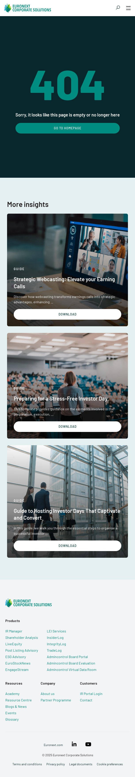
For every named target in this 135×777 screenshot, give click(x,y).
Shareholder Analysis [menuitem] (21, 637)
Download (68, 314)
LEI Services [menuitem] (56, 631)
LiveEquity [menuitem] (13, 644)
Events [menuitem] (10, 713)
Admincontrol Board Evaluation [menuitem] (71, 663)
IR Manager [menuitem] (13, 631)
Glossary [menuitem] (12, 719)
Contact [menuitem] (86, 700)
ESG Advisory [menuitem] (15, 657)
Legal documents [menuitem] (80, 764)
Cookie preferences (110, 764)
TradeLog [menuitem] (54, 650)
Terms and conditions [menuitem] (27, 764)
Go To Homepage (67, 128)
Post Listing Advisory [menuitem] (21, 650)
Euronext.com (53, 745)
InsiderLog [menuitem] (55, 637)
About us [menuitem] (48, 693)
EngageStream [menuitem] (17, 669)
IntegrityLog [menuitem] (56, 644)
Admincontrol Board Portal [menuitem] (67, 657)
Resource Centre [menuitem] (18, 700)
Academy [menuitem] (12, 693)
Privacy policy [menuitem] (55, 764)
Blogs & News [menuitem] (16, 706)
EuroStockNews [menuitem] (17, 663)
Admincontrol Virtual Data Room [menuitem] (71, 669)
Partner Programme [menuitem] (56, 700)
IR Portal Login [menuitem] (91, 693)
